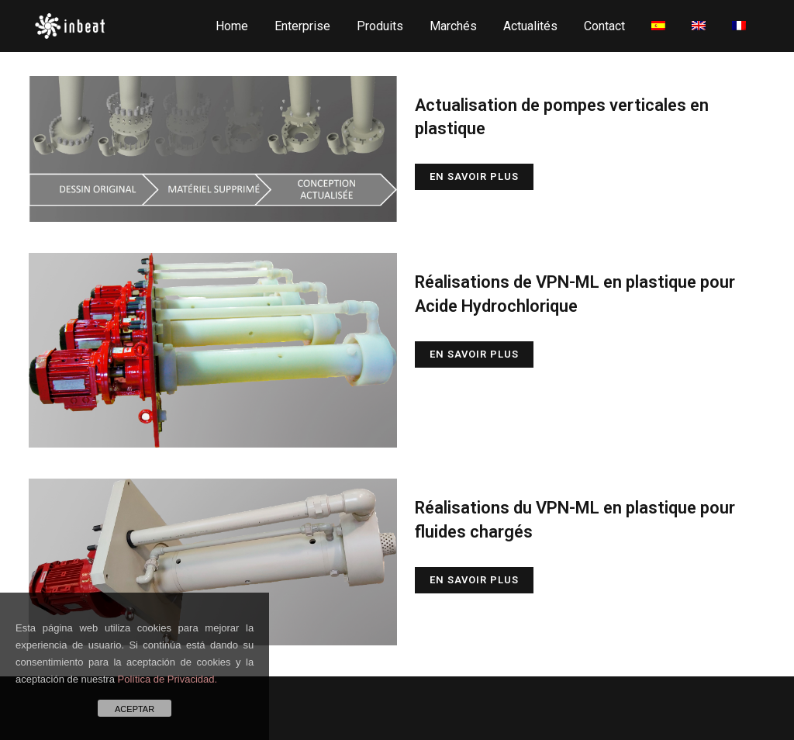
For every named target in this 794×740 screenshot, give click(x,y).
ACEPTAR (134, 709)
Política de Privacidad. (168, 679)
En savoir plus (474, 176)
